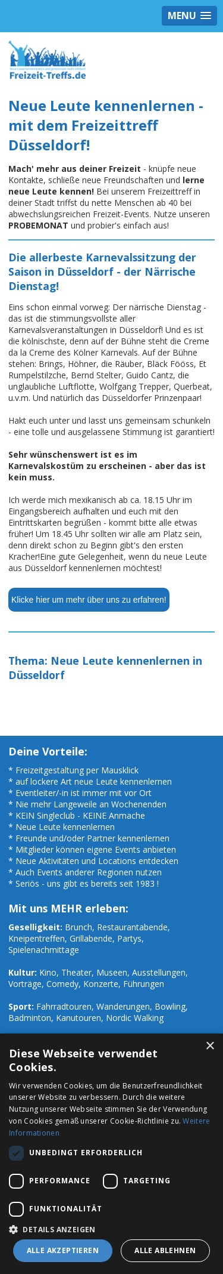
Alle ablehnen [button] (165, 1250)
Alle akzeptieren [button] (63, 1250)
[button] (111, 1229)
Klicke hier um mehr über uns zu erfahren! (89, 599)
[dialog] (111, 1154)
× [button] (209, 1046)
